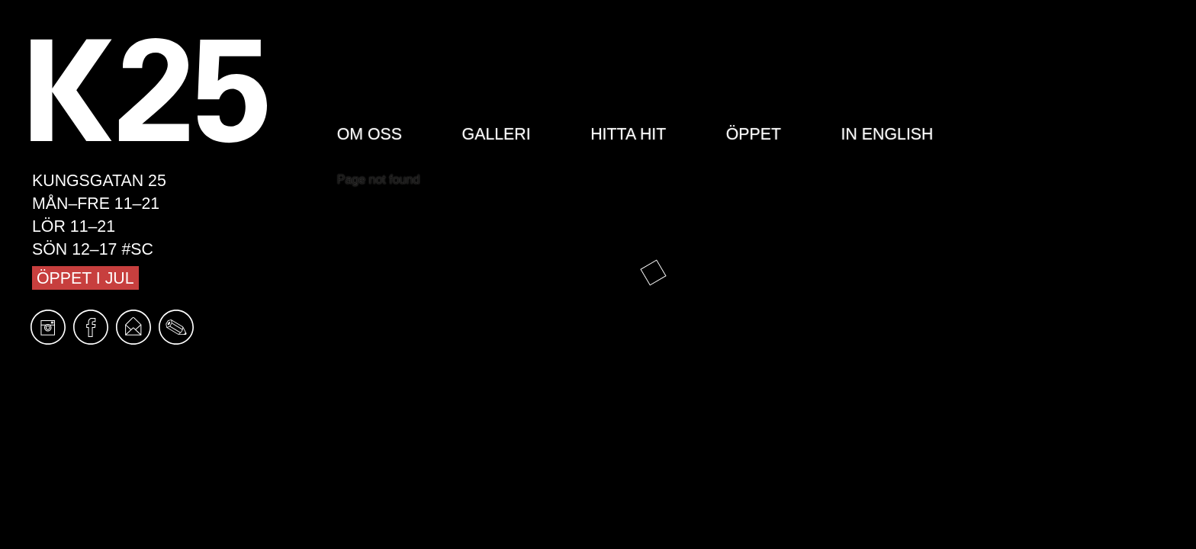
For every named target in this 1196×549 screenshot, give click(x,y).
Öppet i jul (85, 278)
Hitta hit (628, 134)
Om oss (369, 134)
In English (887, 134)
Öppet (753, 134)
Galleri (496, 134)
